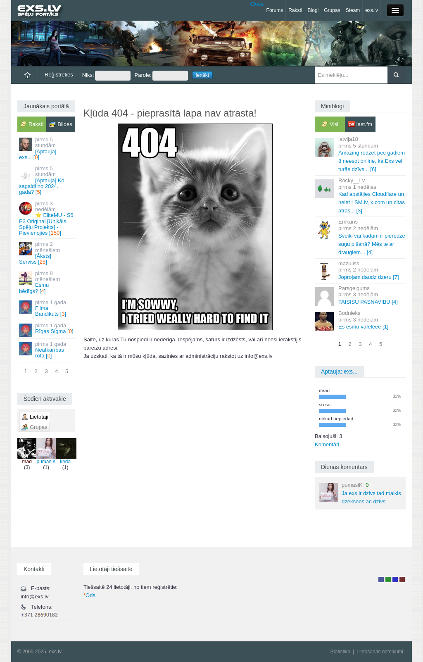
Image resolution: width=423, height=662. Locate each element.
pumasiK (46, 451)
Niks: (106, 76)
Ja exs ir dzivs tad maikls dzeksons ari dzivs (360, 493)
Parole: (161, 76)
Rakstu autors (388, 579)
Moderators (395, 579)
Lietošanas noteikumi (379, 652)
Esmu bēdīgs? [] (47, 282)
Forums (274, 10)
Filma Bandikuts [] (47, 308)
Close (257, 4)
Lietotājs (381, 579)
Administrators (402, 579)
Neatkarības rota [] (47, 350)
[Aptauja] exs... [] (47, 148)
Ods (89, 595)
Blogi (313, 10)
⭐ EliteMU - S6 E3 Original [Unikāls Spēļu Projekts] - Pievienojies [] (47, 218)
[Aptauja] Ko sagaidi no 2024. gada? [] (47, 180)
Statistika (340, 652)
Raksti (295, 10)
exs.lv (371, 10)
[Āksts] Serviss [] (47, 253)
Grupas (332, 10)
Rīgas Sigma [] (47, 329)
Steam (353, 10)
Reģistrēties (59, 74)
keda (65, 451)
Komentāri (327, 444)
